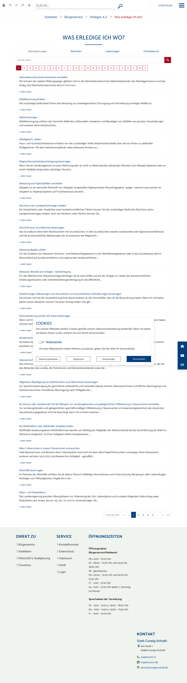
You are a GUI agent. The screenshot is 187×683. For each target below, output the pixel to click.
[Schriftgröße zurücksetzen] (16, 5)
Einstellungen (108, 359)
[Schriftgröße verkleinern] (10, 5)
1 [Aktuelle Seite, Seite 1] (133, 515)
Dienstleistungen (37, 51)
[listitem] (33, 544)
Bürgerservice (73, 17)
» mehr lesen (25, 91)
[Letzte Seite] (168, 515)
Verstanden (139, 359)
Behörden (76, 51)
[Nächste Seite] (162, 515)
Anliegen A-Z (98, 17)
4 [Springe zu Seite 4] (148, 515)
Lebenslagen (112, 51)
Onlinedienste (151, 51)
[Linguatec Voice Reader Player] (4, 5)
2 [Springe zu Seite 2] (138, 515)
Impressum (78, 359)
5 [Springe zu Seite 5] (153, 515)
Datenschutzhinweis (48, 359)
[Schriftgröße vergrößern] (23, 5)
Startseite (51, 17)
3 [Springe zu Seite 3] (143, 515)
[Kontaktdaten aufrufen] (182, 364)
